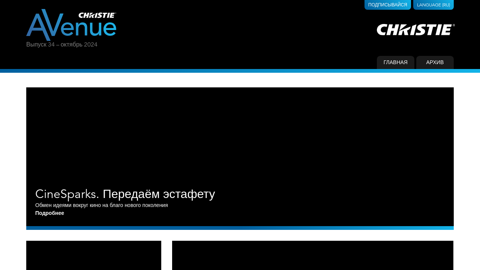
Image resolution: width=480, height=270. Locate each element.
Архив (435, 62)
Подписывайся (387, 5)
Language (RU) (433, 5)
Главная (396, 62)
